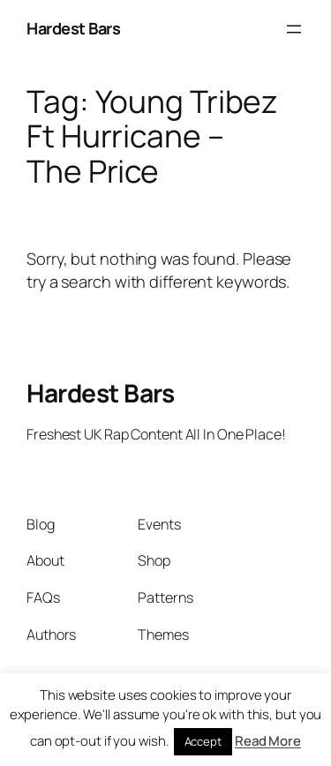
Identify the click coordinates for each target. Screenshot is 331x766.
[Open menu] (294, 29)
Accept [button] (203, 741)
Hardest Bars (73, 28)
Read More (268, 741)
